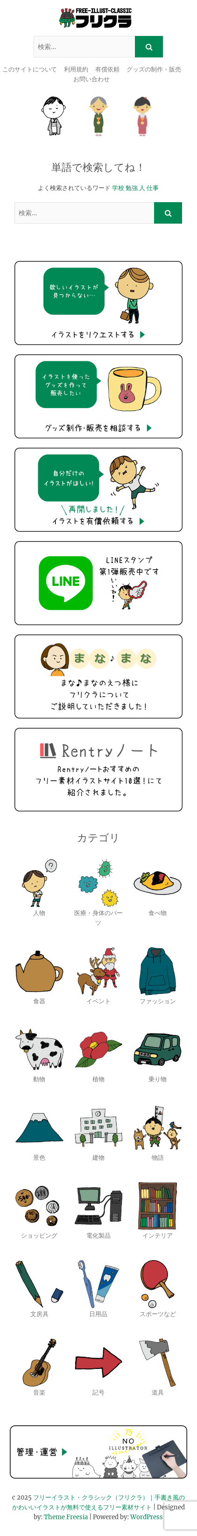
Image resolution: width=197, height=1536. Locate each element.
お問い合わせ (91, 79)
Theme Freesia (66, 1517)
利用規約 (76, 69)
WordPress (146, 1517)
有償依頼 (107, 69)
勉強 (132, 188)
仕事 (153, 188)
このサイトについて (29, 69)
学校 (118, 188)
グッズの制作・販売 (154, 69)
